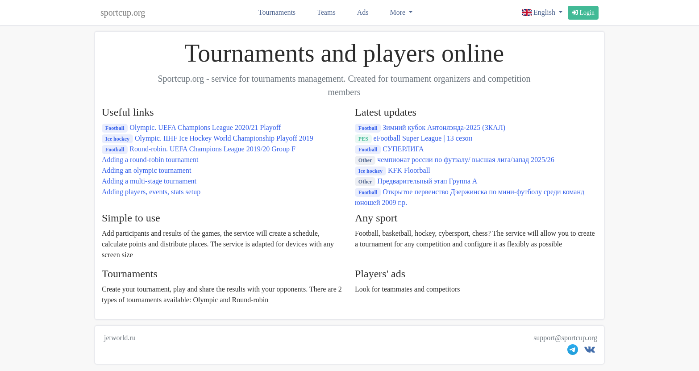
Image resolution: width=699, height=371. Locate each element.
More (398, 12)
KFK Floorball (392, 170)
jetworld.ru (120, 338)
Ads (363, 12)
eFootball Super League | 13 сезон (413, 138)
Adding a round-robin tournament (150, 159)
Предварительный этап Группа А (416, 181)
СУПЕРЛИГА (389, 149)
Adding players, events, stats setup (151, 192)
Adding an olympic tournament (146, 170)
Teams (326, 12)
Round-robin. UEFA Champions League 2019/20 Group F (198, 149)
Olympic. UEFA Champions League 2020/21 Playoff (191, 127)
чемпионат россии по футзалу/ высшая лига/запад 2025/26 (454, 159)
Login (583, 12)
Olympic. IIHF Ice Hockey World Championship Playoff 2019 (207, 138)
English (539, 12)
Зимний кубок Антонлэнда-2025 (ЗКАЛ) (430, 127)
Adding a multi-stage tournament (149, 181)
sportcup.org (122, 12)
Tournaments (276, 12)
